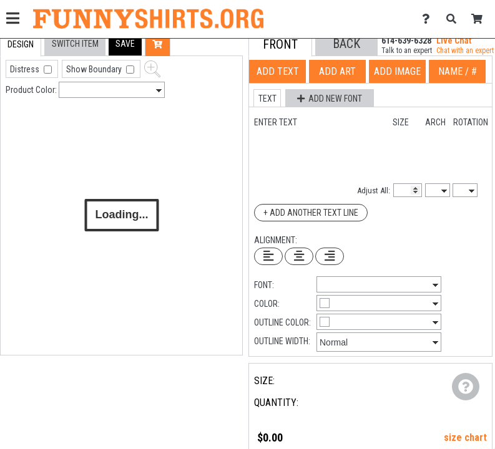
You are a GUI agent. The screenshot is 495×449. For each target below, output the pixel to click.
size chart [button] (465, 437)
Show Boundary (95, 69)
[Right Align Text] (329, 256)
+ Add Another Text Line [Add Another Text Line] (310, 213)
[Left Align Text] (268, 256)
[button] (125, 44)
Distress (25, 69)
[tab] (20, 44)
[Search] (455, 19)
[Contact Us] (429, 19)
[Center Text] (299, 256)
